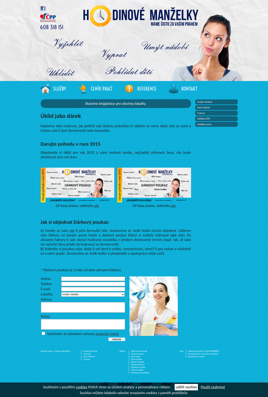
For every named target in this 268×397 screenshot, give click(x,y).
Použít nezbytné (213, 387)
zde (96, 205)
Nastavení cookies (196, 360)
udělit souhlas (186, 387)
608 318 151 (51, 27)
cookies (81, 387)
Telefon (46, 284)
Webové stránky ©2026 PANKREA (203, 354)
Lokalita (46, 294)
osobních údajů (107, 337)
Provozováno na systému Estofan (203, 357)
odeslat (116, 343)
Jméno (46, 278)
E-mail (45, 289)
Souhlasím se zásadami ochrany (83, 337)
